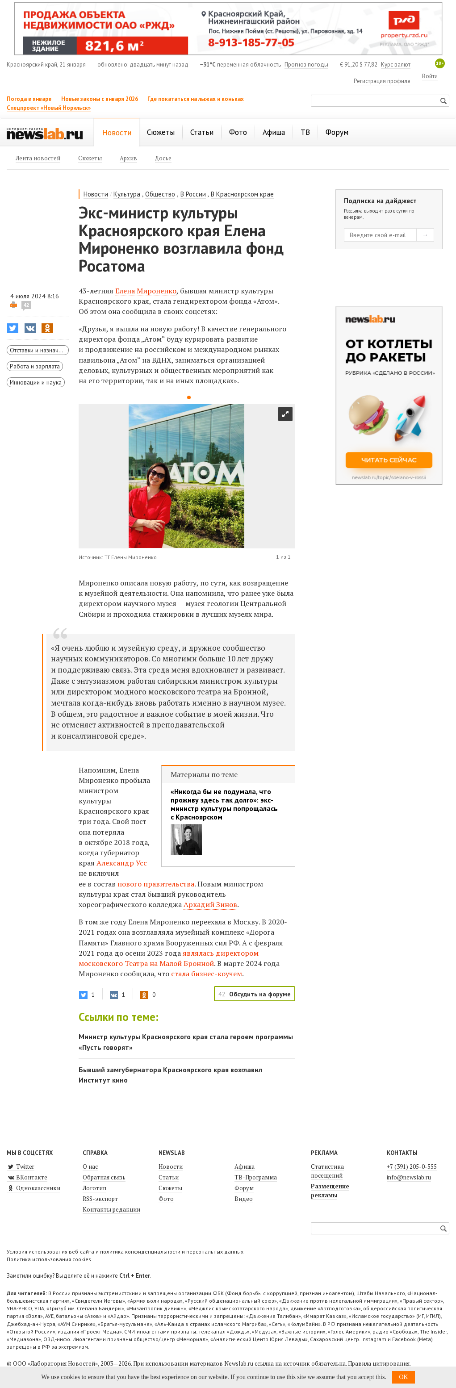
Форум (244, 1188)
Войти (430, 76)
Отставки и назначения (39, 350)
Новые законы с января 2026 (99, 99)
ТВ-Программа (255, 1177)
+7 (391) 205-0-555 (412, 1166)
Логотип (94, 1188)
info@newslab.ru (409, 1177)
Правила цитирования (379, 1363)
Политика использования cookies (49, 1259)
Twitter (20, 1166)
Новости (96, 194)
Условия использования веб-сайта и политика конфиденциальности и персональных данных (125, 1251)
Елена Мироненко (145, 291)
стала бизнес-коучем (206, 973)
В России (193, 194)
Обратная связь (104, 1177)
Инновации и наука (36, 382)
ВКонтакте (27, 1177)
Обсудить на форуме (260, 994)
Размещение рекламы (330, 1190)
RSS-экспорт (100, 1199)
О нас (90, 1166)
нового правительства (155, 884)
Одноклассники (33, 1188)
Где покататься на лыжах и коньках (195, 99)
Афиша (244, 1166)
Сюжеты (170, 1188)
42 (26, 305)
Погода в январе (29, 99)
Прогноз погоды (306, 64)
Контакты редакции (111, 1209)
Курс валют (395, 64)
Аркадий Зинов (210, 904)
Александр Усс (121, 863)
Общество (160, 194)
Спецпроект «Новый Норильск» (49, 108)
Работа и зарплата (35, 366)
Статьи (169, 1177)
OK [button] (403, 1377)
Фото (166, 1199)
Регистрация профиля (382, 81)
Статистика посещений (327, 1170)
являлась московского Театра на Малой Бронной (169, 958)
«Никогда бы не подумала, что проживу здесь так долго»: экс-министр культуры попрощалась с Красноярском (224, 804)
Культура (126, 194)
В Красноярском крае (242, 194)
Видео (243, 1199)
